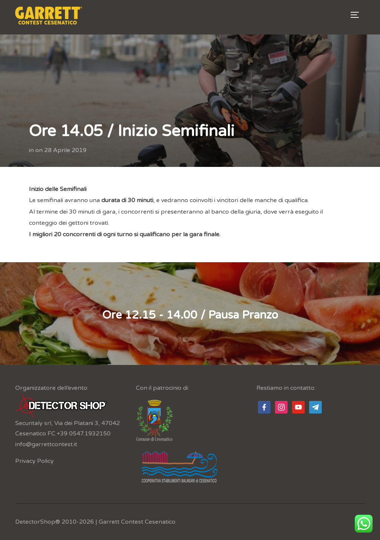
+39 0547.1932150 (84, 433)
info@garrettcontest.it (46, 444)
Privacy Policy (34, 461)
